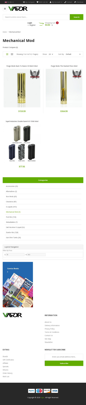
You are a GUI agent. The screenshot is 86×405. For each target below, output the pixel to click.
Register (32, 25)
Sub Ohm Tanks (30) (13, 237)
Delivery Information (52, 325)
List (12, 54)
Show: (45, 54)
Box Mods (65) (11, 196)
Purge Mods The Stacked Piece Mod (64, 66)
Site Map (48, 339)
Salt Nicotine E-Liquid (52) (15, 227)
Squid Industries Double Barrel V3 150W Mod (22, 121)
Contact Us (49, 335)
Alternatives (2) (11, 191)
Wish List (6, 376)
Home (5, 32)
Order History (7, 373)
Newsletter (49, 342)
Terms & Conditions (52, 332)
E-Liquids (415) (11, 207)
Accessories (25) (12, 186)
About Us (48, 322)
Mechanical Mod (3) (13, 212)
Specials (6, 366)
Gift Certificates (8, 360)
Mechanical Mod (14, 32)
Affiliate (5, 363)
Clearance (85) (11, 202)
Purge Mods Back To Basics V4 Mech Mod (22, 66)
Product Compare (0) (10, 47)
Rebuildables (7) (11, 222)
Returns (5, 370)
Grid (7, 54)
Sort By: (61, 54)
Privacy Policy (50, 329)
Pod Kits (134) (11, 217)
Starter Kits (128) (12, 232)
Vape (42, 397)
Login (30, 23)
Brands (5, 356)
